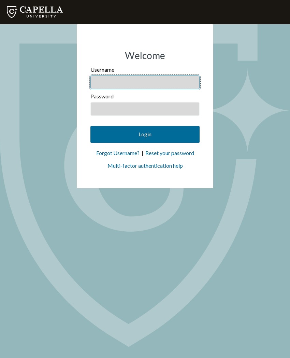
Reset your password (169, 153)
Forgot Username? (118, 153)
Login (145, 134)
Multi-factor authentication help (145, 165)
